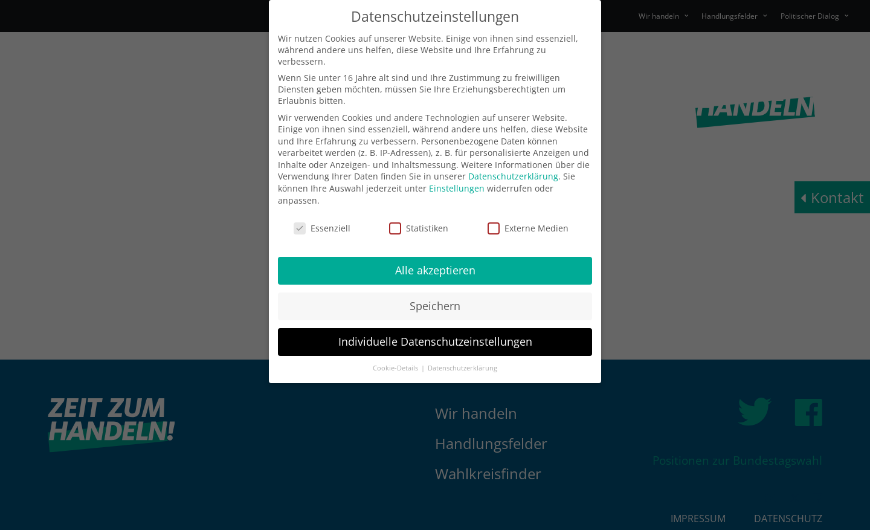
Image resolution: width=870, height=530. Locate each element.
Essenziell (322, 228)
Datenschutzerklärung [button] (462, 368)
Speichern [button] (435, 306)
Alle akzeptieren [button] (435, 270)
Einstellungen (457, 188)
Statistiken (418, 228)
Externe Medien (528, 228)
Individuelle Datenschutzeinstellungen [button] (435, 341)
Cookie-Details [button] (396, 368)
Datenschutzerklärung (513, 176)
